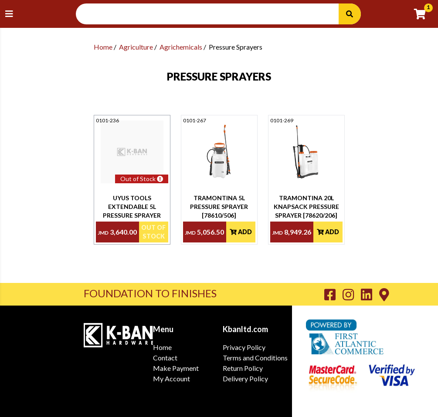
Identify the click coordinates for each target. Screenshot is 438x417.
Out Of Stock (153, 232)
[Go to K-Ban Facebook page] (333, 294)
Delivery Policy (245, 378)
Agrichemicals (181, 47)
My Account (171, 378)
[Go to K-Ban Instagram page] (352, 294)
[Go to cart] (423, 14)
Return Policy (243, 368)
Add (241, 231)
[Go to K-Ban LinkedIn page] (370, 294)
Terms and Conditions (255, 357)
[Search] (350, 13)
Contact (165, 357)
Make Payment (176, 368)
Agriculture (136, 47)
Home (103, 47)
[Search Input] (212, 13)
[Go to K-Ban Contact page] (384, 294)
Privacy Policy (244, 347)
